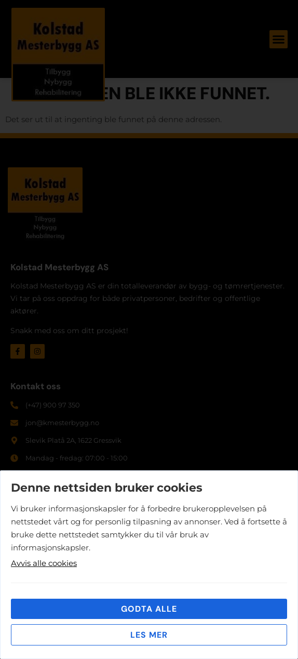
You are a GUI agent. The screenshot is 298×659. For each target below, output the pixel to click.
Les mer (149, 634)
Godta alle (149, 608)
